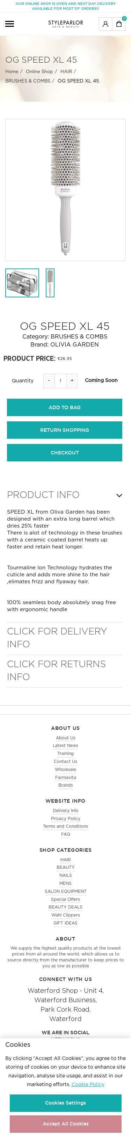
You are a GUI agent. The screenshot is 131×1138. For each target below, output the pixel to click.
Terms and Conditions (65, 826)
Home (12, 72)
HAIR (66, 72)
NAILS (65, 876)
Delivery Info (66, 811)
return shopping (64, 430)
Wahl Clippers (65, 915)
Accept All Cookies (66, 1124)
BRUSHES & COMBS (27, 81)
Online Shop (39, 72)
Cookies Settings (65, 1103)
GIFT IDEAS (65, 923)
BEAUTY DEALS (65, 907)
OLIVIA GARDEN (74, 345)
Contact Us (65, 762)
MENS (65, 884)
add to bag (65, 407)
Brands (65, 785)
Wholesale (65, 770)
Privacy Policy (65, 819)
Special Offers (65, 900)
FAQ (65, 834)
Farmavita (65, 778)
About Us (65, 738)
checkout (65, 452)
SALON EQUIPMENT (66, 892)
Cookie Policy (88, 1085)
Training (65, 754)
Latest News (65, 746)
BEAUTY (66, 868)
